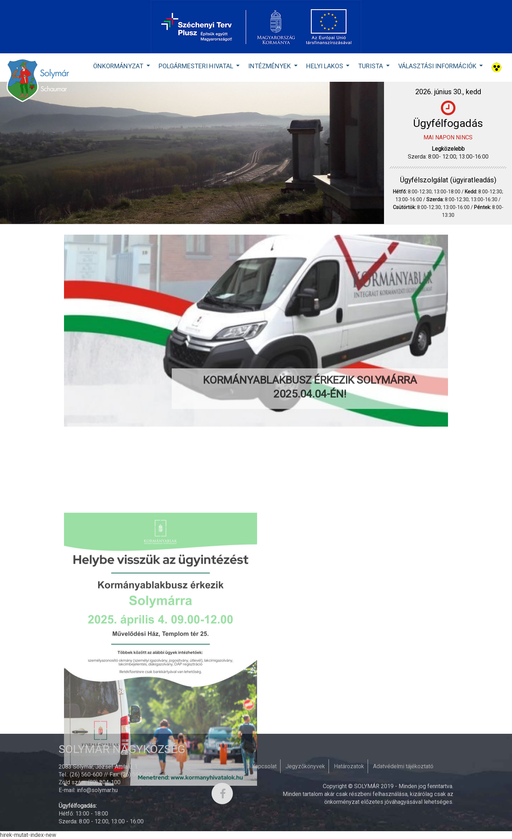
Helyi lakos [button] (325, 66)
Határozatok (349, 766)
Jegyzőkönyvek (305, 766)
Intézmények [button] (270, 66)
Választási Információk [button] (438, 66)
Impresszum (227, 766)
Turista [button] (371, 66)
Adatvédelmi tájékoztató (403, 766)
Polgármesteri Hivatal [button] (197, 66)
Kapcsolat (264, 766)
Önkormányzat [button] (119, 66)
